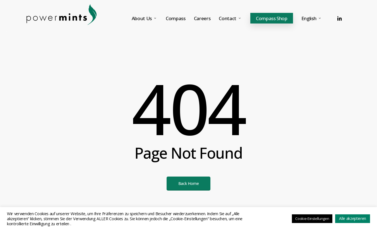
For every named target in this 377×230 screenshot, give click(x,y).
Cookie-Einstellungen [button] (312, 218)
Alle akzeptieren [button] (352, 218)
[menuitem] (311, 18)
